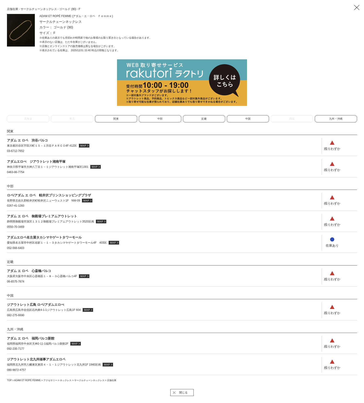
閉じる (183, 392)
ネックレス (66, 380)
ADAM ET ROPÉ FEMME (27, 380)
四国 (292, 118)
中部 (160, 118)
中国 (248, 118)
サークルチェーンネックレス (89, 380)
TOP (9, 380)
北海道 (28, 118)
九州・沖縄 (336, 118)
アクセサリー (50, 380)
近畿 (204, 118)
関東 (116, 118)
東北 (72, 118)
